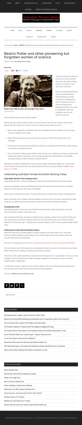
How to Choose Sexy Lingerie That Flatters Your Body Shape (25, 323)
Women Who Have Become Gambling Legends (20, 374)
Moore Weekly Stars (11, 370)
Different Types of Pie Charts (14, 397)
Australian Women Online (41, 18)
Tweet (6, 70)
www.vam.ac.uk (9, 111)
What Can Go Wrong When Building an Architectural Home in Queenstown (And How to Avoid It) (36, 319)
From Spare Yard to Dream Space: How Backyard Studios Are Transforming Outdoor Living (35, 331)
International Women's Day (25, 273)
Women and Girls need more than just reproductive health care (25, 342)
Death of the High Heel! (12, 378)
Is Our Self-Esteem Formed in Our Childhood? (20, 338)
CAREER (14, 273)
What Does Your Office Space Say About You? (19, 389)
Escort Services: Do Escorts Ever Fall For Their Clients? (23, 393)
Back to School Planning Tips (14, 382)
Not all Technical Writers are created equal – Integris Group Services (27, 334)
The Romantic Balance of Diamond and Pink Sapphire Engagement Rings (29, 327)
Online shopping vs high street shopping (18, 385)
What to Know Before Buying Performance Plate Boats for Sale (25, 350)
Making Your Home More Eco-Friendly (17, 401)
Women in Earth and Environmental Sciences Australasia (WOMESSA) (51, 243)
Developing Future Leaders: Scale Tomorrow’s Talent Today (24, 315)
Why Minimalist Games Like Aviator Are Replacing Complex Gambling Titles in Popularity (34, 346)
